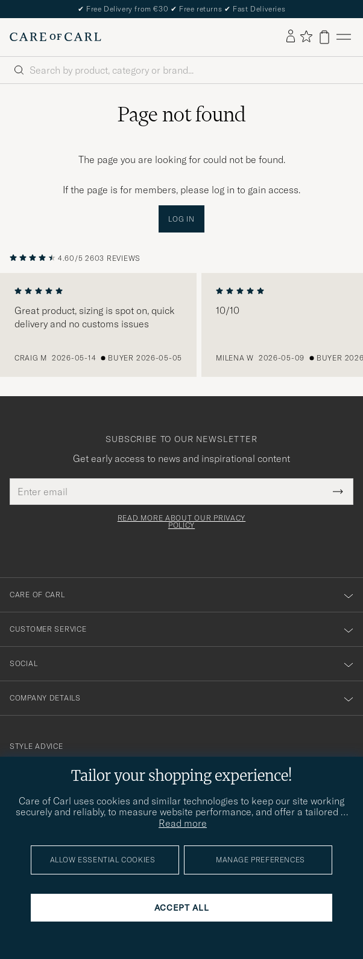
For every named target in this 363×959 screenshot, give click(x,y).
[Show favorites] (306, 37)
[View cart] (324, 37)
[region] (181, 325)
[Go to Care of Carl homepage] (55, 37)
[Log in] (290, 37)
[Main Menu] (344, 37)
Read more (183, 823)
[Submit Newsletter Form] (338, 491)
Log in (181, 218)
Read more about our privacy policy (181, 522)
